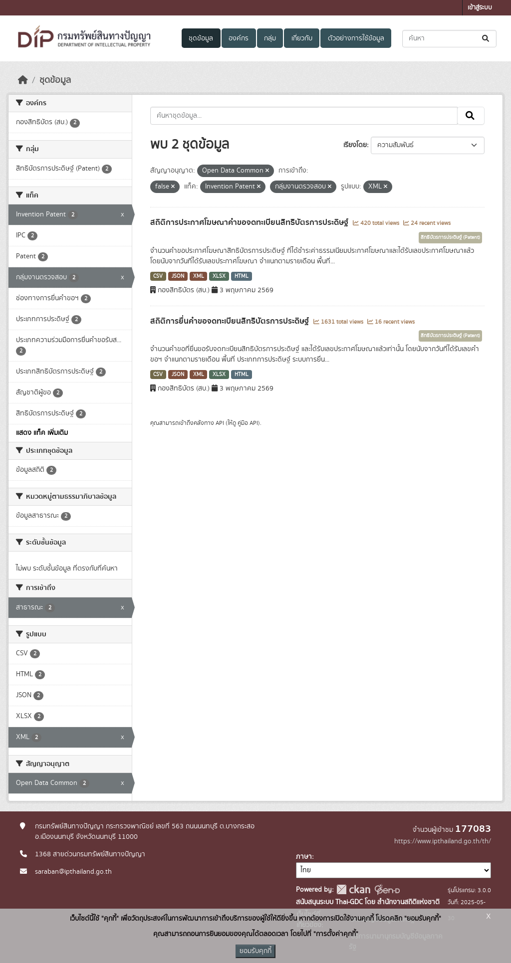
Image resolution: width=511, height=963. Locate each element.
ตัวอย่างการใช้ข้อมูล (356, 38)
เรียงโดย (355, 145)
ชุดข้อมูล (201, 38)
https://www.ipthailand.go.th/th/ (442, 841)
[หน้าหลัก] (23, 80)
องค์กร (239, 38)
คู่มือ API (248, 422)
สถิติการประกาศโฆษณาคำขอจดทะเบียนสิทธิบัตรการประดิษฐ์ (250, 222)
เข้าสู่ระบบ (480, 7)
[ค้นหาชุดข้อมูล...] (449, 38)
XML (198, 276)
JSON (178, 276)
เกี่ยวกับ (301, 38)
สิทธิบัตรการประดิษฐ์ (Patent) (450, 237)
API (220, 422)
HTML (242, 276)
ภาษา (304, 857)
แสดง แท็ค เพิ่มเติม (42, 433)
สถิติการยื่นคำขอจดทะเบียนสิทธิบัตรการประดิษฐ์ (230, 321)
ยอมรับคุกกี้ (255, 951)
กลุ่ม (270, 38)
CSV (158, 276)
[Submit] (486, 38)
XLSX (219, 276)
